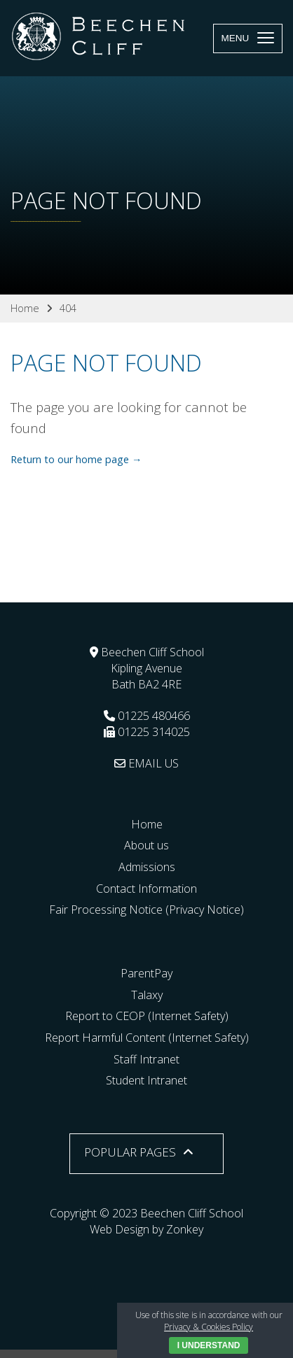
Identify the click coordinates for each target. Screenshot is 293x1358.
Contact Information (146, 888)
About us (146, 845)
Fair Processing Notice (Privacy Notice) (146, 909)
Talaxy (147, 995)
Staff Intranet (146, 1059)
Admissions (146, 867)
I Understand (208, 1345)
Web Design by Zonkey (146, 1229)
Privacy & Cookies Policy (208, 1327)
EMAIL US (146, 763)
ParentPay (146, 973)
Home (147, 824)
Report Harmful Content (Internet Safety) (147, 1037)
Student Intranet (146, 1080)
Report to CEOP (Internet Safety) (147, 1016)
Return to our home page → (76, 459)
